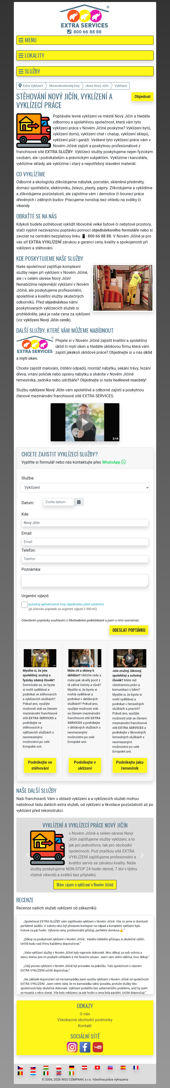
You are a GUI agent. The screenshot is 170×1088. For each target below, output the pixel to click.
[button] (85, 40)
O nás (85, 1014)
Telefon (28, 550)
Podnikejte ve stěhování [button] (40, 765)
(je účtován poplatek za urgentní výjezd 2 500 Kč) (62, 609)
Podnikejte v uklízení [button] (85, 765)
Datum (27, 502)
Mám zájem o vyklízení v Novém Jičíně (85, 885)
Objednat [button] (142, 96)
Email (26, 533)
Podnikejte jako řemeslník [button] (130, 765)
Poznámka (30, 569)
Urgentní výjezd (34, 595)
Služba (27, 478)
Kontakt (85, 1025)
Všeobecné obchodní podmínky (84, 1019)
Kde (24, 514)
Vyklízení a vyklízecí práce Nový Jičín (85, 825)
